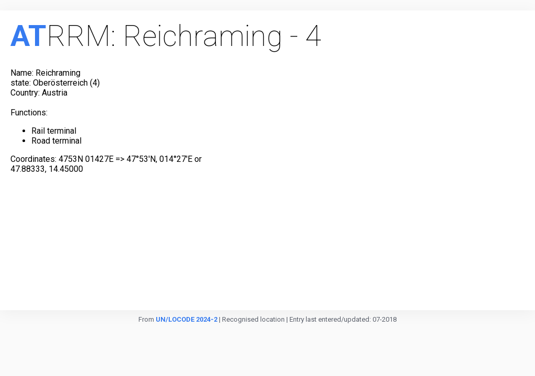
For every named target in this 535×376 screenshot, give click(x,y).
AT (28, 36)
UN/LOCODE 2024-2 (186, 319)
